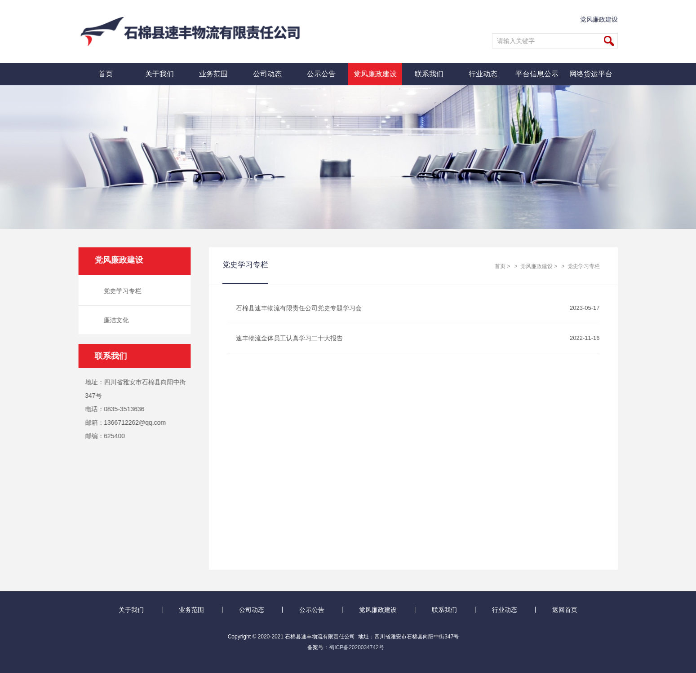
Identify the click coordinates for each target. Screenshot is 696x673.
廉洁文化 (114, 320)
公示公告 (321, 74)
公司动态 (267, 74)
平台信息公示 (537, 74)
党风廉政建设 (599, 19)
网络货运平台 (590, 74)
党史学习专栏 (121, 291)
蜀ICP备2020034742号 (356, 647)
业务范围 (213, 74)
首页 (105, 74)
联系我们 (429, 74)
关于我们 (159, 74)
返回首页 (564, 609)
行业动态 (483, 74)
